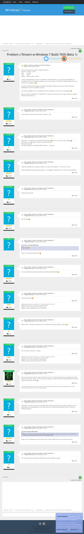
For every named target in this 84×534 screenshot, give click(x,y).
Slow (10, 399)
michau (9, 108)
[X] (62, 531)
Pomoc (14, 2)
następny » (79, 48)
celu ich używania (63, 516)
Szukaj (20, 2)
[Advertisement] (42, 29)
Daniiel (40, 528)
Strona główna (6, 2)
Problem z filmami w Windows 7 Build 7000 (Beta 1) (37, 65)
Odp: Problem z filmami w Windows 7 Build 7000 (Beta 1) (39, 109)
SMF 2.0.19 (34, 526)
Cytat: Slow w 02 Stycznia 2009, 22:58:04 (29, 431)
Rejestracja (35, 2)
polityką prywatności (62, 529)
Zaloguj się (27, 2)
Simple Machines (48, 526)
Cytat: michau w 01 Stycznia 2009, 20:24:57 (30, 245)
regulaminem (74, 529)
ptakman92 (9, 64)
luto (9, 292)
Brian (49, 528)
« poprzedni (73, 48)
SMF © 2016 (41, 526)
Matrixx (9, 371)
